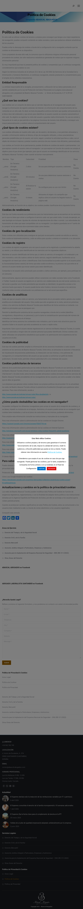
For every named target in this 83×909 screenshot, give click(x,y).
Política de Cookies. (55, 452)
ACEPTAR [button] (41, 468)
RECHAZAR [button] (51, 468)
